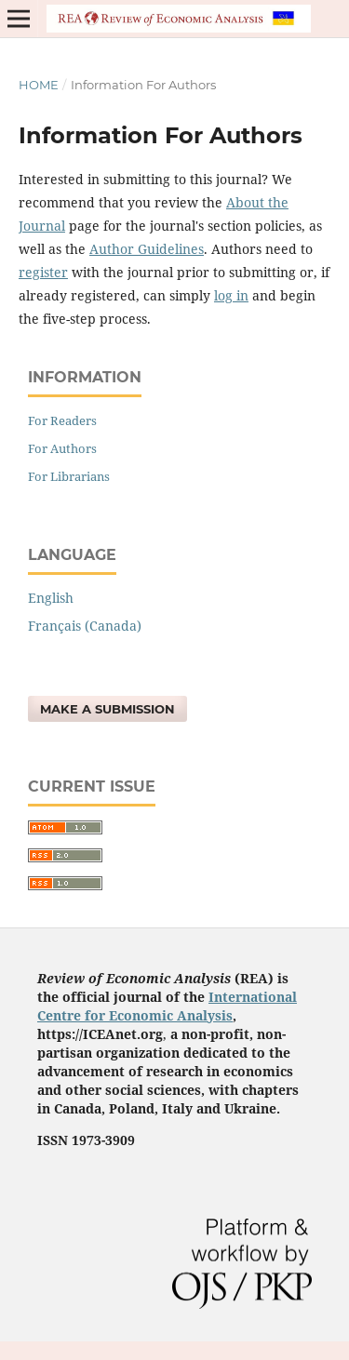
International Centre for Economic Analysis (167, 1006)
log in (231, 295)
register (43, 272)
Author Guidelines (146, 249)
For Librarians (69, 476)
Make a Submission (107, 708)
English (51, 598)
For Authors (62, 448)
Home (39, 84)
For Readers (62, 420)
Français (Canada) (84, 625)
